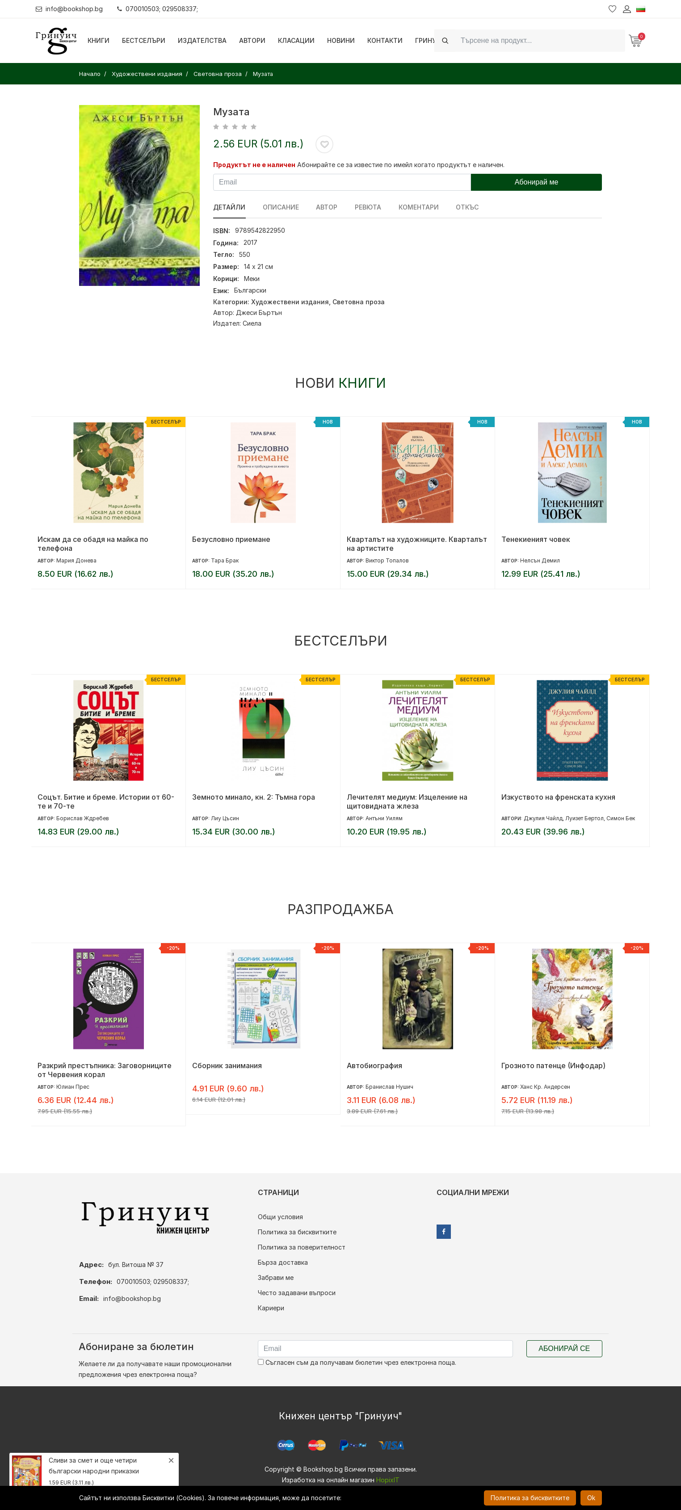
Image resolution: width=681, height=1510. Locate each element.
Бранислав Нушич (389, 1086)
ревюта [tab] (367, 207)
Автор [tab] (326, 207)
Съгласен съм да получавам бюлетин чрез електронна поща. (357, 1362)
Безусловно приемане (231, 539)
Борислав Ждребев (82, 818)
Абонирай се (564, 1348)
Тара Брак (225, 560)
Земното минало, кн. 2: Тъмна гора (253, 797)
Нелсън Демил (540, 560)
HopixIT (387, 1480)
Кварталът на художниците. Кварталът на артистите (417, 544)
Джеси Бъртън (259, 312)
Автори (252, 40)
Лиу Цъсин (225, 818)
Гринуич (430, 40)
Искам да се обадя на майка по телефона (93, 544)
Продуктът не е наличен (254, 164)
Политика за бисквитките (297, 1232)
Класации (296, 40)
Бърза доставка (283, 1262)
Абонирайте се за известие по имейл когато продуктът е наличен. (400, 164)
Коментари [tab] (417, 207)
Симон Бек (620, 818)
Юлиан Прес (72, 1086)
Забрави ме (276, 1277)
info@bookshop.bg (69, 9)
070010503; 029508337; (158, 9)
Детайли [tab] (229, 207)
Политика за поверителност (301, 1247)
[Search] (540, 40)
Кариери (271, 1308)
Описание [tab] (280, 207)
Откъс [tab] (465, 207)
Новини (341, 40)
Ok (591, 1498)
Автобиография (374, 1065)
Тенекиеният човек (535, 539)
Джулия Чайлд (543, 818)
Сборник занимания (227, 1065)
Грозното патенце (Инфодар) (553, 1065)
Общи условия (280, 1217)
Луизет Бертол (584, 818)
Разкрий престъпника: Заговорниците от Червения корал (105, 1070)
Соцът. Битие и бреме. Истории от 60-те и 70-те (106, 801)
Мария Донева (76, 560)
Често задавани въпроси (297, 1292)
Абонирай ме (537, 182)
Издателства (202, 40)
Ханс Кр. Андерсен (545, 1086)
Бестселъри (143, 40)
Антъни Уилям (384, 818)
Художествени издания (290, 302)
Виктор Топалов (387, 560)
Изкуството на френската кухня (558, 797)
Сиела (252, 323)
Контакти (385, 40)
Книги (98, 40)
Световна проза (358, 302)
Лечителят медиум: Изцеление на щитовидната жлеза (407, 801)
